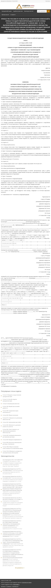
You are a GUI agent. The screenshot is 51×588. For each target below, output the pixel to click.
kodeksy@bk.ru (16, 584)
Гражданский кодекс (7, 11)
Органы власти (5, 14)
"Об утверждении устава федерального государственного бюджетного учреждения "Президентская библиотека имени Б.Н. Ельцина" (13, 502)
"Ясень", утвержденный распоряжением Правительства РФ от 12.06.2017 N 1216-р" (12, 525)
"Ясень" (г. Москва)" (13, 535)
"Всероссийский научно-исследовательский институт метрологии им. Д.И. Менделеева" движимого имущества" (13, 514)
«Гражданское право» (27, 582)
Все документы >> (20, 568)
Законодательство (28, 11)
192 (28, 49)
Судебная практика (18, 11)
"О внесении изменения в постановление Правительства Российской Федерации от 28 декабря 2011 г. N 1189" (13, 480)
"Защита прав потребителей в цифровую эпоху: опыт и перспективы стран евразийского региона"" (13, 543)
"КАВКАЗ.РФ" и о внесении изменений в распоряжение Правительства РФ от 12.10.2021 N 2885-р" (13, 490)
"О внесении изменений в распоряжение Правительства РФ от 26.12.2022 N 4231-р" (13, 472)
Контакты (48, 1)
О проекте (12, 14)
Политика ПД (15, 586)
